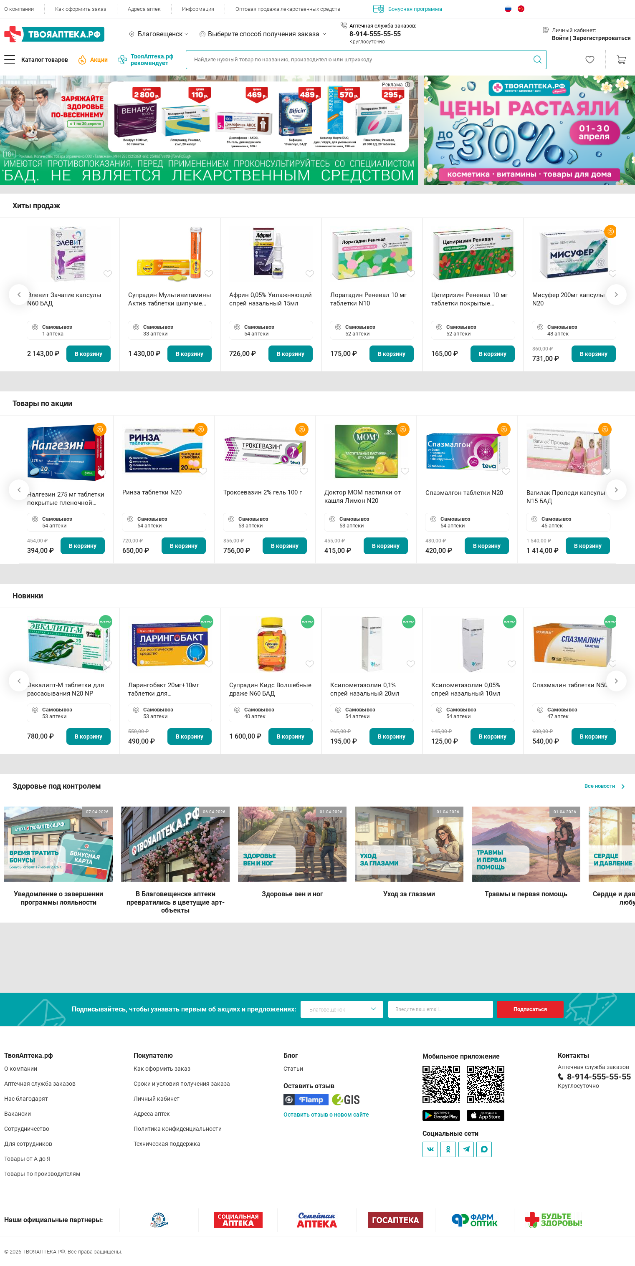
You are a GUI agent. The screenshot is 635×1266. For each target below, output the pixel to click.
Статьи (293, 1068)
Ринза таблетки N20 (152, 492)
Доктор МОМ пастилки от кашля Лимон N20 (362, 496)
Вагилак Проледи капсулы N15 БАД (565, 497)
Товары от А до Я (27, 1158)
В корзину (88, 354)
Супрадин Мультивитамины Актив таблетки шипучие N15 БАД (169, 299)
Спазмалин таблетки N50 (569, 685)
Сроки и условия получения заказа (182, 1083)
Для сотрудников (28, 1143)
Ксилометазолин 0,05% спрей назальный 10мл (466, 689)
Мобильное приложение (461, 1056)
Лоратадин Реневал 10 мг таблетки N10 (368, 299)
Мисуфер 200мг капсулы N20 (568, 299)
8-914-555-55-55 (375, 34)
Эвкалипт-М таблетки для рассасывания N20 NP (65, 689)
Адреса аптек (144, 9)
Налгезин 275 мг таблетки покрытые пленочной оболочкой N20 (65, 499)
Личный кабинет (157, 1098)
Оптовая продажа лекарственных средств (287, 9)
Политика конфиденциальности (178, 1128)
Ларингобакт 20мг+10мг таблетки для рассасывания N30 (163, 689)
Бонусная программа (407, 9)
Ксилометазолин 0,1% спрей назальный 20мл (365, 689)
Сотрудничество (26, 1128)
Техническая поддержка (167, 1143)
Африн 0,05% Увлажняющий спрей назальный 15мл (270, 299)
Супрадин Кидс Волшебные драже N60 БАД (270, 689)
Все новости (604, 786)
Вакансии (17, 1113)
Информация (198, 9)
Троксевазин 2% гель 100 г (262, 492)
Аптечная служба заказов (40, 1083)
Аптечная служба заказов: (382, 26)
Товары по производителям (42, 1173)
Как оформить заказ (80, 9)
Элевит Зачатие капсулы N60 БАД (64, 299)
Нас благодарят (26, 1098)
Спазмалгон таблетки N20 (464, 493)
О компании (19, 9)
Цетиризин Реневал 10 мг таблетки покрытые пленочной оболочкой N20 (471, 299)
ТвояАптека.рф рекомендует (145, 59)
